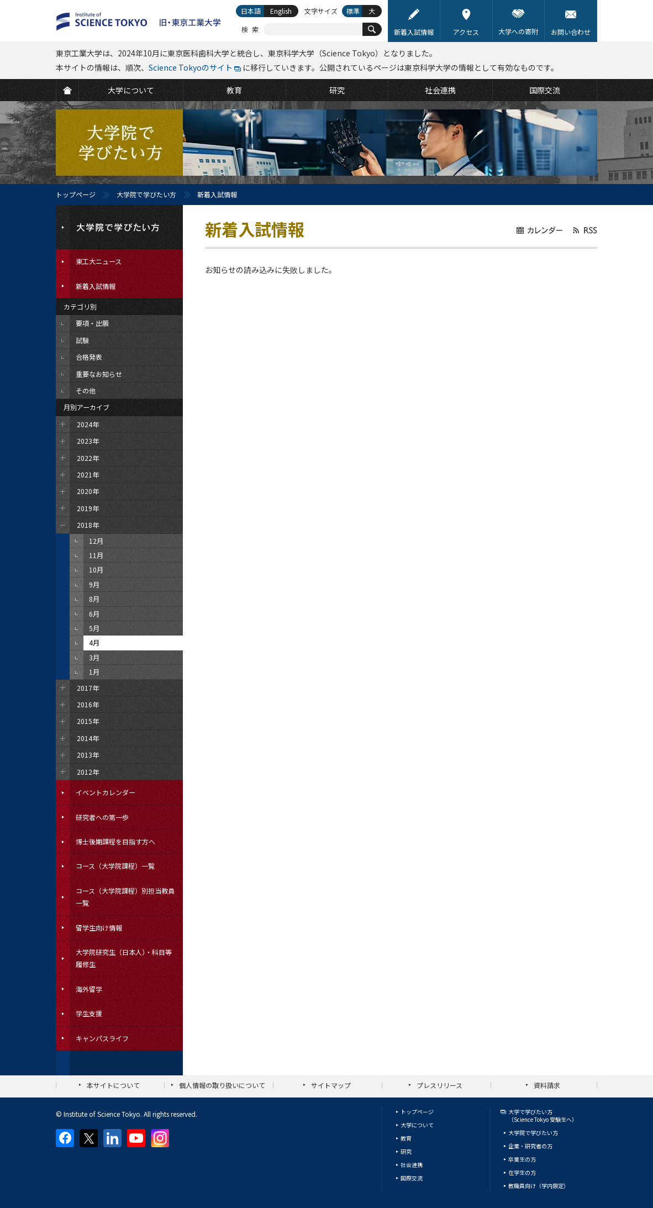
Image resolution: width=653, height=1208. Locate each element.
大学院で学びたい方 (146, 194)
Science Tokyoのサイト (191, 67)
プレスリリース (439, 1085)
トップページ (76, 194)
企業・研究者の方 (530, 1146)
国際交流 (412, 1178)
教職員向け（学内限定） (538, 1185)
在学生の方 (522, 1172)
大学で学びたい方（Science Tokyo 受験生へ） (542, 1115)
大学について (417, 1125)
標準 (353, 10)
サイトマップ (331, 1085)
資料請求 (547, 1085)
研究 (406, 1151)
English (281, 10)
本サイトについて (113, 1085)
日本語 (251, 10)
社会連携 (412, 1164)
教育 (406, 1138)
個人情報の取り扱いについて (222, 1085)
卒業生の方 (522, 1159)
